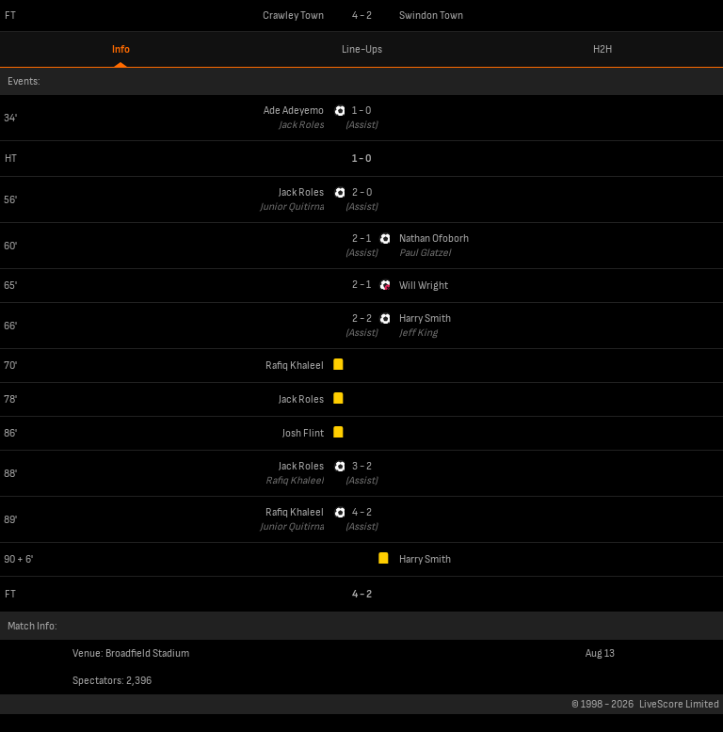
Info (121, 49)
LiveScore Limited (679, 704)
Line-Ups (362, 49)
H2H (602, 49)
